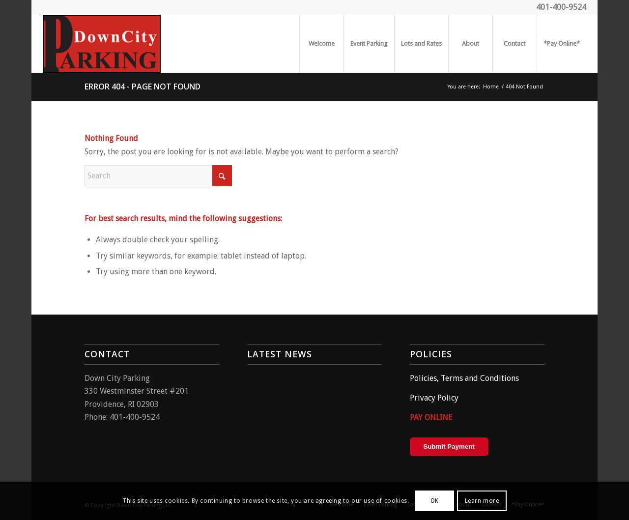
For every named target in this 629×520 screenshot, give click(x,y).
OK (434, 500)
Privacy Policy (434, 398)
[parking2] (102, 44)
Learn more (482, 500)
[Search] (158, 175)
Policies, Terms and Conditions (464, 378)
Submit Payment (448, 446)
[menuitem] (321, 44)
